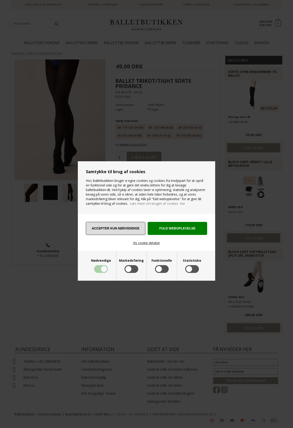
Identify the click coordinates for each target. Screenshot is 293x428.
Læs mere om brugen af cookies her (157, 203)
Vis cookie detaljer (146, 243)
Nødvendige (101, 260)
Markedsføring (131, 260)
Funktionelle (162, 260)
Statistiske (192, 260)
